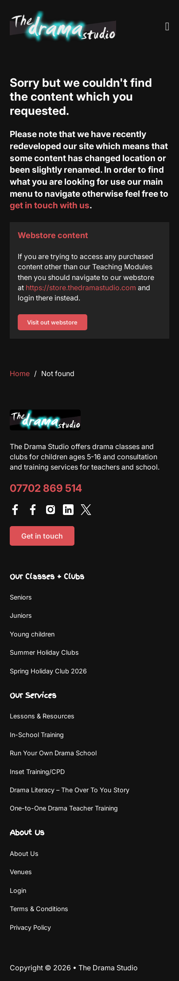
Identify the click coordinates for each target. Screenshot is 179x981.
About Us (24, 853)
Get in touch (42, 535)
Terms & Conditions (39, 908)
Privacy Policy (30, 927)
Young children (32, 634)
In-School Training (37, 734)
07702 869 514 (46, 488)
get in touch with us (50, 205)
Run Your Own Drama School (53, 753)
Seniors (21, 597)
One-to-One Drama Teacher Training (64, 808)
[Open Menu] (167, 26)
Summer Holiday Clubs (44, 652)
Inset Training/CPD (37, 771)
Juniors (21, 615)
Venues (21, 872)
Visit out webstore (52, 322)
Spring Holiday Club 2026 (48, 671)
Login (18, 890)
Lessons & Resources (42, 716)
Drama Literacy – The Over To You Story (69, 790)
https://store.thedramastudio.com (81, 287)
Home (20, 373)
